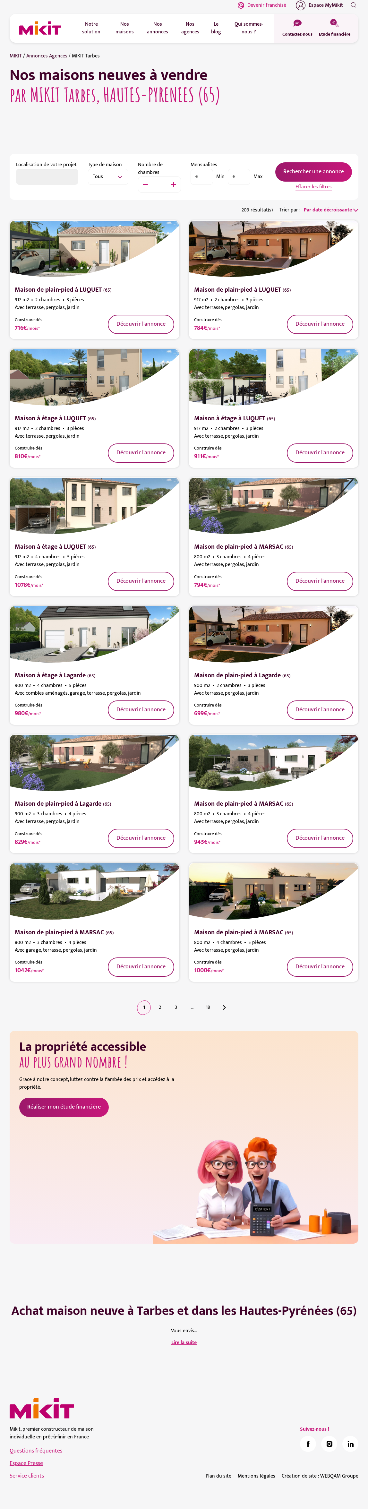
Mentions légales (256, 1476)
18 (208, 1007)
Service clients (27, 1476)
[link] (308, 1444)
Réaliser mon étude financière (64, 1107)
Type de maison (105, 164)
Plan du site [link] (218, 1476)
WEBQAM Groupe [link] (339, 1476)
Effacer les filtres (313, 187)
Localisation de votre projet (46, 164)
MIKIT (16, 56)
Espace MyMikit (319, 5)
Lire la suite (184, 1343)
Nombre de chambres (150, 168)
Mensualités (204, 164)
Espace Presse (26, 1463)
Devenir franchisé (262, 5)
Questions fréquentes (36, 1451)
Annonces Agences (46, 56)
